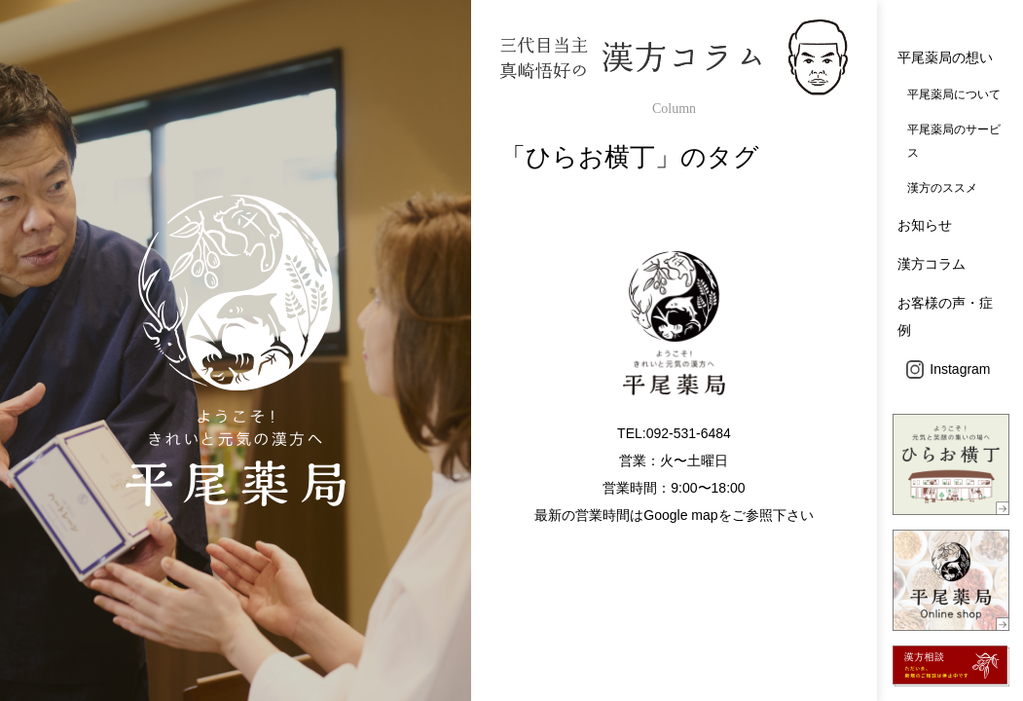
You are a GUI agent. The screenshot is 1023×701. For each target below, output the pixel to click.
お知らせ (924, 225)
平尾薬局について (954, 94)
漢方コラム (931, 264)
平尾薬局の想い (945, 57)
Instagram (948, 369)
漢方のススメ (942, 188)
